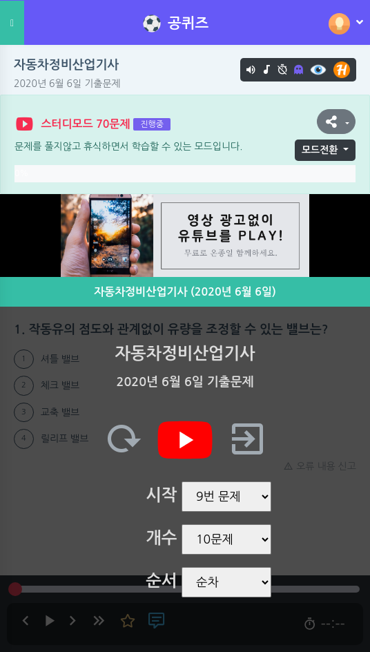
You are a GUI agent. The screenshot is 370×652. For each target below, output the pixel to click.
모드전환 (320, 150)
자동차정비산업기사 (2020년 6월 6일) (185, 292)
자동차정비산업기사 (66, 65)
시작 (161, 495)
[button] (336, 121)
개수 (161, 538)
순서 (161, 581)
